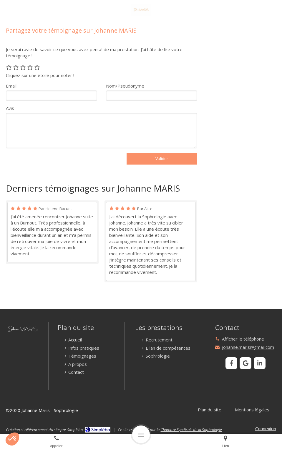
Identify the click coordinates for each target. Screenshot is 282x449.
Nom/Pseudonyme (125, 86)
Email (11, 86)
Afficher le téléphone (243, 339)
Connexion (265, 428)
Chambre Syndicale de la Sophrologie (191, 429)
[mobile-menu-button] (141, 434)
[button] (12, 439)
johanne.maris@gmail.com (248, 347)
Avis (10, 108)
